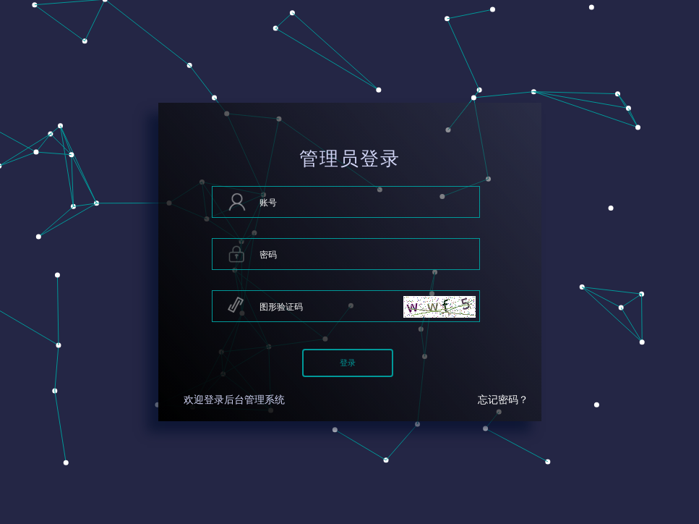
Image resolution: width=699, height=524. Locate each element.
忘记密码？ (503, 399)
